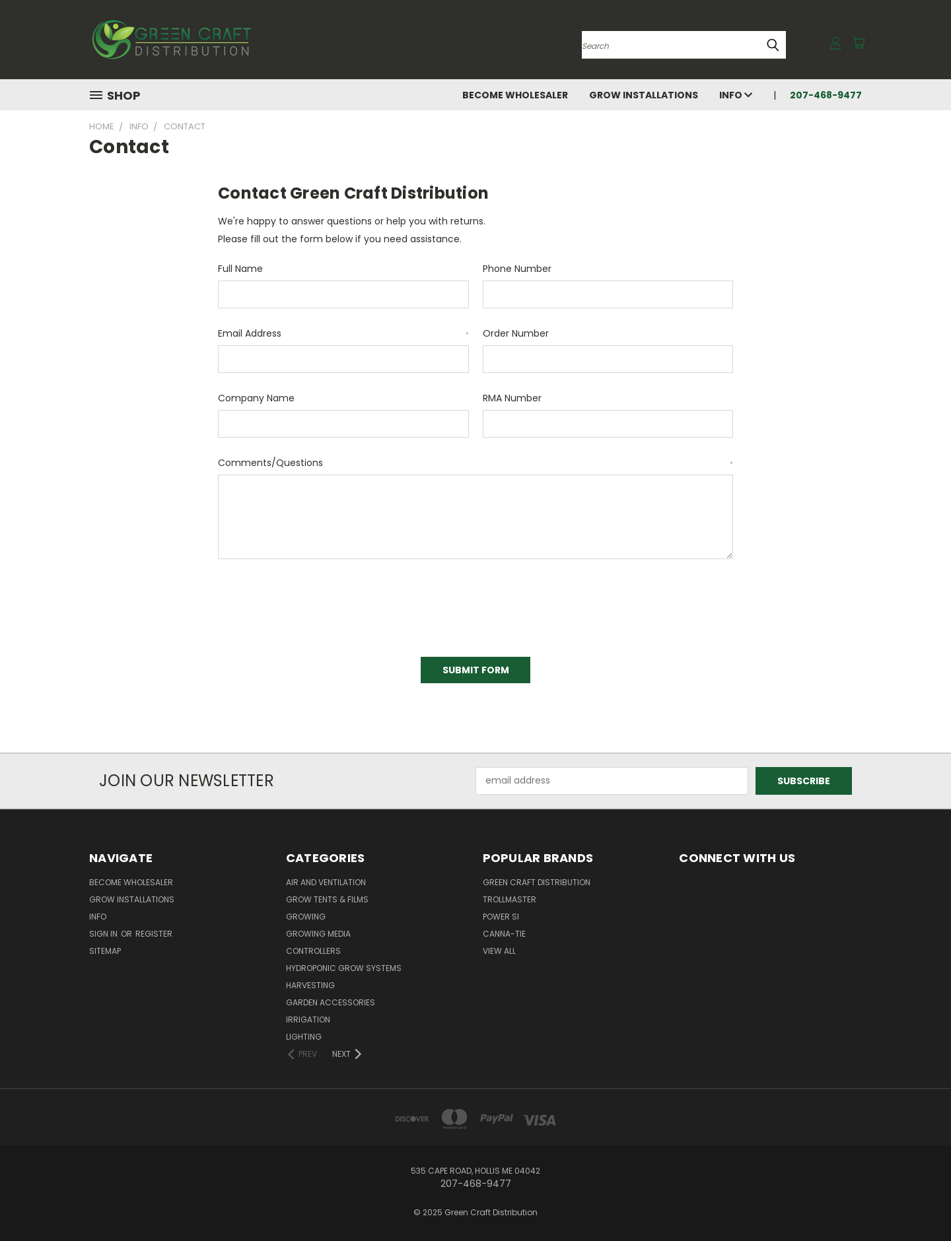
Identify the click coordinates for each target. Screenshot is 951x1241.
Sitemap (105, 950)
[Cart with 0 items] (858, 43)
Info (735, 95)
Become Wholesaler (515, 95)
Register (153, 933)
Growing (306, 916)
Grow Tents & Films (327, 899)
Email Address (343, 333)
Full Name (240, 268)
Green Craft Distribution (536, 882)
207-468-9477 (826, 95)
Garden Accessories (330, 1002)
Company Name (256, 398)
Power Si (501, 916)
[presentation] (318, 603)
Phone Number (517, 268)
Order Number (516, 333)
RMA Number (512, 398)
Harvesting (310, 985)
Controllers (313, 950)
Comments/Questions (475, 462)
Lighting (304, 1036)
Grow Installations (643, 95)
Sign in (104, 933)
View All (499, 950)
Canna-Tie (504, 933)
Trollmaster (509, 899)
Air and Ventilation (326, 882)
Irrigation (308, 1019)
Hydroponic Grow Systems (344, 968)
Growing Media (318, 933)
